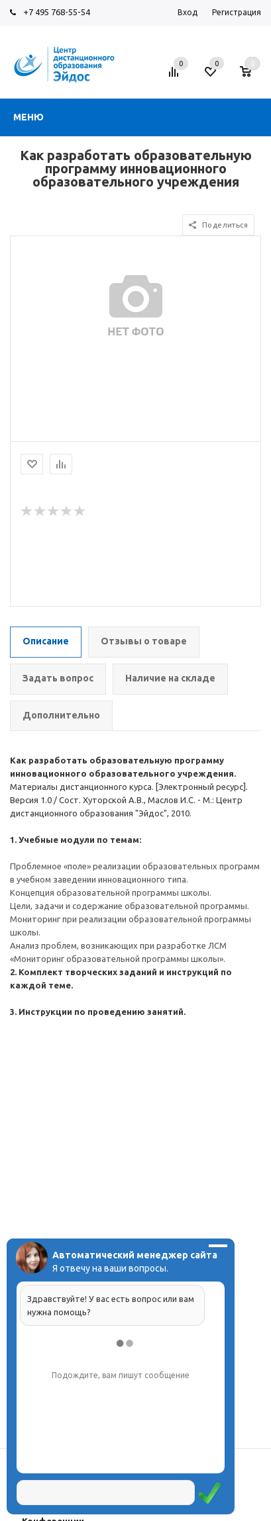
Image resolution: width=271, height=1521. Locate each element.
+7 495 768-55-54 (56, 12)
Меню (28, 117)
